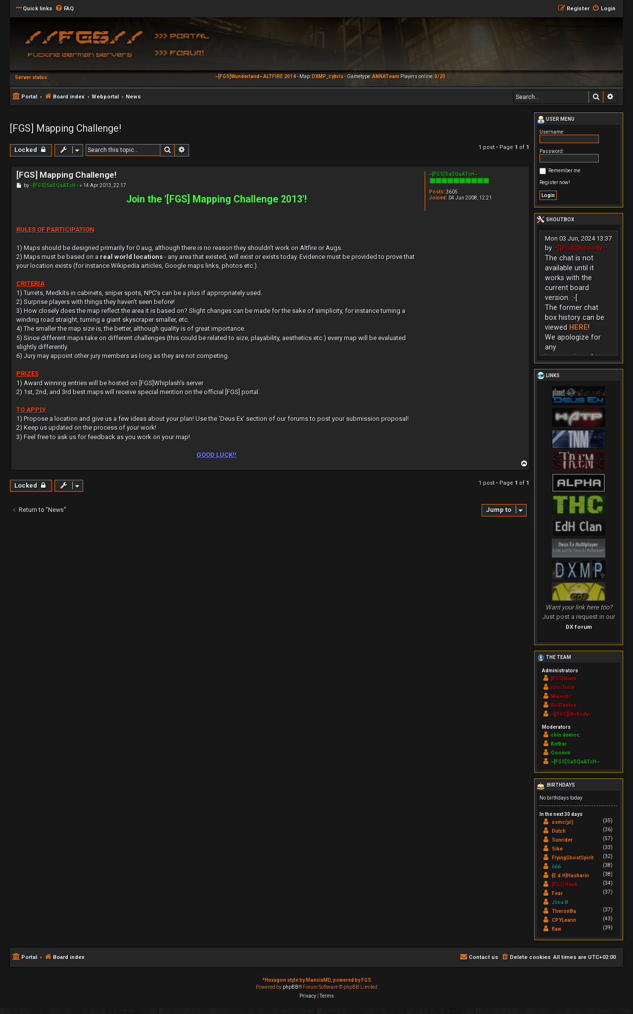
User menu (556, 120)
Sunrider (562, 840)
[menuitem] (64, 9)
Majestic (561, 696)
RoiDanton (564, 705)
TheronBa (564, 911)
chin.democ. (566, 735)
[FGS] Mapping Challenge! (65, 128)
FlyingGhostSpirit (572, 858)
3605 (452, 192)
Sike (557, 849)
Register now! (554, 182)
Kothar (559, 744)
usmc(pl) (563, 822)
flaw (556, 929)
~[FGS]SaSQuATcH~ (453, 174)
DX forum (579, 626)
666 (556, 866)
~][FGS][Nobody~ (580, 248)
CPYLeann (564, 920)
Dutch (559, 831)
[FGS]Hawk (564, 678)
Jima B (560, 902)
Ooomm (561, 753)
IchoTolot (563, 687)
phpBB (290, 987)
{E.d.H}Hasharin (570, 875)
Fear (557, 893)
